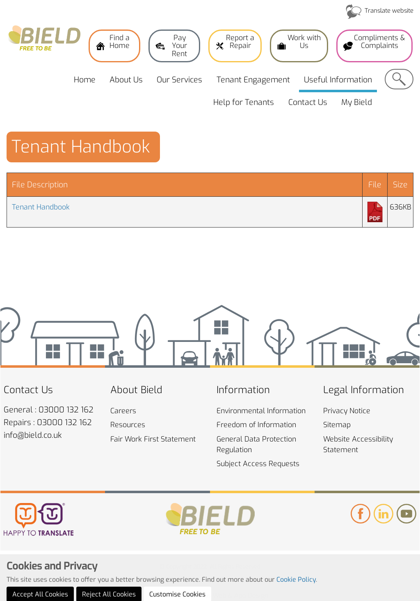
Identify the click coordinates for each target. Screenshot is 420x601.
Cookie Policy (296, 591)
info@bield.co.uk (33, 435)
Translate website (389, 11)
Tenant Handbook (41, 207)
